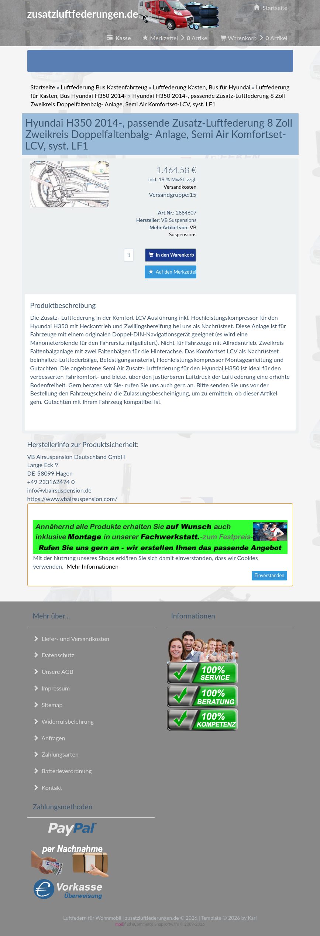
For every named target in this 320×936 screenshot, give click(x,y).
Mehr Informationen (92, 566)
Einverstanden (269, 575)
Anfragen (49, 737)
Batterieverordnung (62, 770)
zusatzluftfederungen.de (123, 13)
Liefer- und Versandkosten (71, 638)
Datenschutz (53, 654)
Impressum (51, 688)
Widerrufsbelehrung (63, 721)
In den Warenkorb (171, 255)
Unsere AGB (53, 671)
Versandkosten (180, 187)
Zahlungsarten (56, 754)
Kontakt (47, 787)
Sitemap (48, 704)
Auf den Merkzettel (172, 272)
